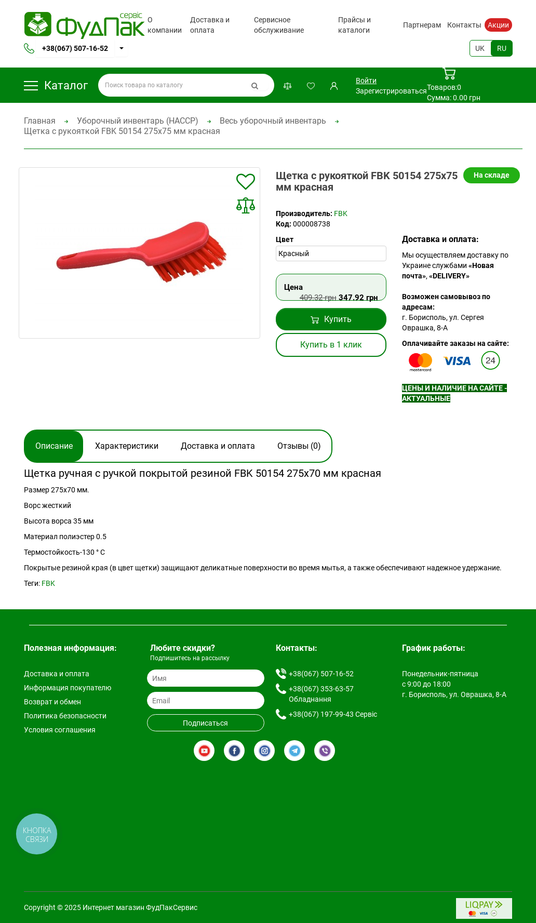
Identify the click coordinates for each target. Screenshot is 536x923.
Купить (331, 319)
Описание (54, 446)
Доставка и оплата (210, 25)
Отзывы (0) (299, 446)
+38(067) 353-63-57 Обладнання (321, 694)
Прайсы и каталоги (354, 25)
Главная (40, 121)
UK (480, 48)
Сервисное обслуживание (279, 25)
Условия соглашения (60, 730)
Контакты (464, 25)
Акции (498, 25)
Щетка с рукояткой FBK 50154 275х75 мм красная (122, 131)
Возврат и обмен (52, 702)
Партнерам (422, 25)
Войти (366, 80)
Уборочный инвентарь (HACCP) (137, 121)
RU (501, 48)
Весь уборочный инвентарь (273, 121)
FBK (340, 213)
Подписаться (205, 723)
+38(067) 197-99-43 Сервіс (333, 714)
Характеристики (126, 446)
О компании (165, 25)
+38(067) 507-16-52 (75, 48)
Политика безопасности (65, 716)
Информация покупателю (67, 688)
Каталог (56, 85)
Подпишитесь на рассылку (190, 658)
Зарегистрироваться (391, 91)
